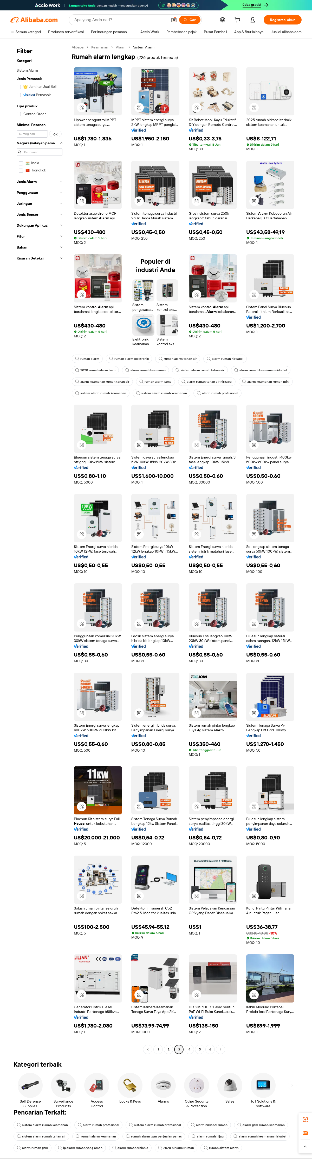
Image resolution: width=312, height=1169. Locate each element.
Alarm (120, 47)
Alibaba (77, 47)
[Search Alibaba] (120, 20)
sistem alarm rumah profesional (155, 1125)
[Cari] (189, 20)
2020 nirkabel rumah (176, 1148)
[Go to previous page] (147, 1049)
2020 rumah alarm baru (95, 370)
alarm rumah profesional (217, 393)
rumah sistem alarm (221, 1148)
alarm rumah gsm (32, 1148)
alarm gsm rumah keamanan (261, 1125)
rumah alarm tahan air (178, 359)
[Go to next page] (220, 1049)
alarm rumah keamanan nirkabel (260, 370)
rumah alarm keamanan (96, 1136)
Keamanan (99, 47)
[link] (305, 1119)
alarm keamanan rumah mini (265, 382)
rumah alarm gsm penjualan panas (154, 1136)
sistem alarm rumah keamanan (100, 393)
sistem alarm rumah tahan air (200, 370)
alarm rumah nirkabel (225, 359)
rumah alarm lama (155, 382)
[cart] (238, 20)
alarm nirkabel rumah (209, 1125)
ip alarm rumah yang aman (80, 1148)
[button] (174, 20)
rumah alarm (87, 359)
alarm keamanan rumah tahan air (102, 382)
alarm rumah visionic (130, 1148)
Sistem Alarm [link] (143, 47)
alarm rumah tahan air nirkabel (206, 382)
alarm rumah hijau (208, 1136)
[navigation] (40, 549)
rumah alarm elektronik (129, 359)
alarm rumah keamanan (145, 370)
